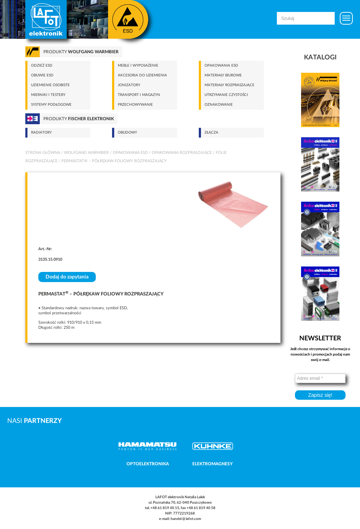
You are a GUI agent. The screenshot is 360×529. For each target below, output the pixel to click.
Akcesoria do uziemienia (142, 75)
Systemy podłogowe (51, 104)
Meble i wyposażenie (138, 65)
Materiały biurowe (223, 75)
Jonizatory (129, 85)
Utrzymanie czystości (226, 95)
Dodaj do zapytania (67, 277)
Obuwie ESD (42, 75)
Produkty (81, 51)
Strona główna (42, 153)
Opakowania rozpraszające (182, 153)
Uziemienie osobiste (50, 85)
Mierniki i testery (48, 95)
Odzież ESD (41, 65)
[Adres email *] (320, 378)
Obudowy (127, 132)
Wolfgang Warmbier (86, 153)
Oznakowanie (219, 104)
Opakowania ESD (221, 65)
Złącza (211, 132)
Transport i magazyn (139, 95)
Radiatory (41, 132)
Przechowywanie (135, 104)
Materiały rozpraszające (229, 85)
